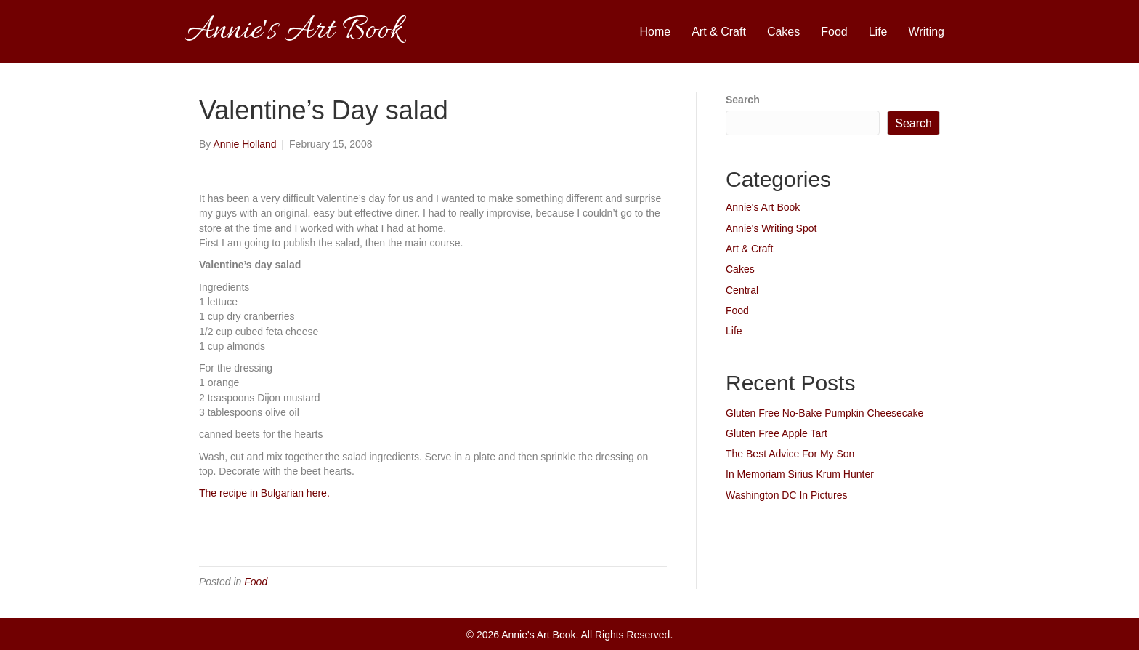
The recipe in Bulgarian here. (264, 493)
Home (655, 31)
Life (878, 31)
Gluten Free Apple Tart (776, 433)
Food (834, 31)
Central (742, 290)
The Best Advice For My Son (790, 454)
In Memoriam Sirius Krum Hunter (800, 474)
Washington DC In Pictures (787, 495)
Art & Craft (719, 31)
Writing (927, 31)
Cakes (783, 31)
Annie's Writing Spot (771, 228)
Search (743, 99)
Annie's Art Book (763, 207)
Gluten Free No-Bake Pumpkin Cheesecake (824, 413)
